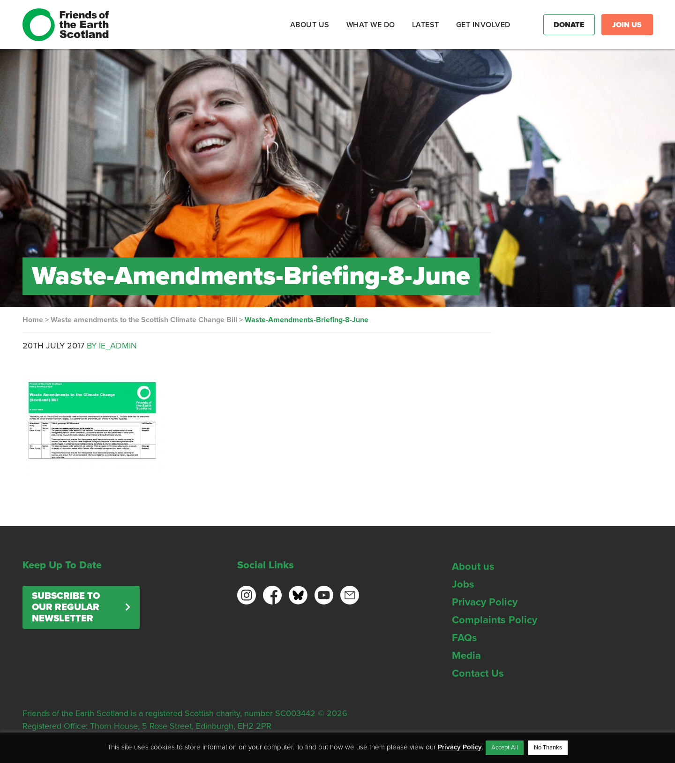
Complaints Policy (494, 620)
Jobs (463, 584)
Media (466, 656)
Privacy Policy (485, 602)
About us (473, 566)
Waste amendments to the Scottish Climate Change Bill (144, 320)
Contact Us (478, 673)
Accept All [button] (504, 747)
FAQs (464, 638)
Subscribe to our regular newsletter (66, 607)
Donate (569, 25)
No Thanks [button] (548, 747)
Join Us (627, 25)
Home (32, 320)
